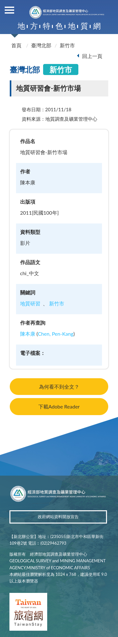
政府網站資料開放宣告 (58, 516)
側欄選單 (9, 10)
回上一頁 (92, 56)
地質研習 (30, 303)
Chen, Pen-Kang (55, 334)
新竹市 (67, 45)
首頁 (16, 45)
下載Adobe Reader (59, 406)
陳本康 (27, 334)
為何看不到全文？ (59, 387)
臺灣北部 (41, 45)
